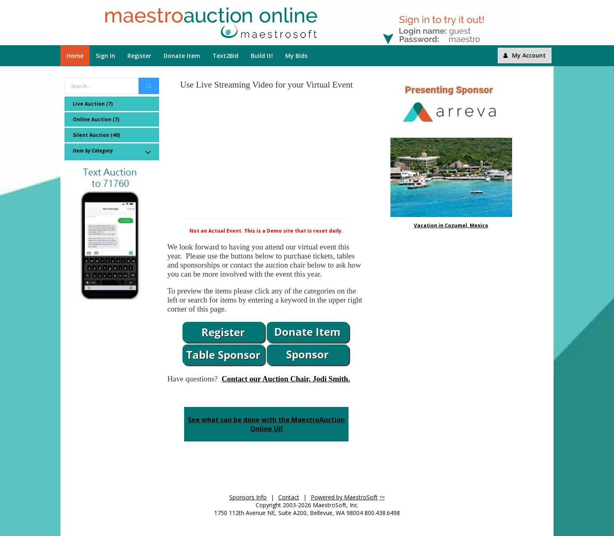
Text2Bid (225, 56)
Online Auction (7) (96, 119)
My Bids (296, 56)
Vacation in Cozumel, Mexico (451, 225)
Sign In (105, 56)
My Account (524, 55)
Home (75, 56)
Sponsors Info (248, 497)
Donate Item (182, 56)
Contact (288, 497)
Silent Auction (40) (96, 135)
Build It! (262, 56)
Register (139, 56)
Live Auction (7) (93, 103)
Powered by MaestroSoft (344, 497)
